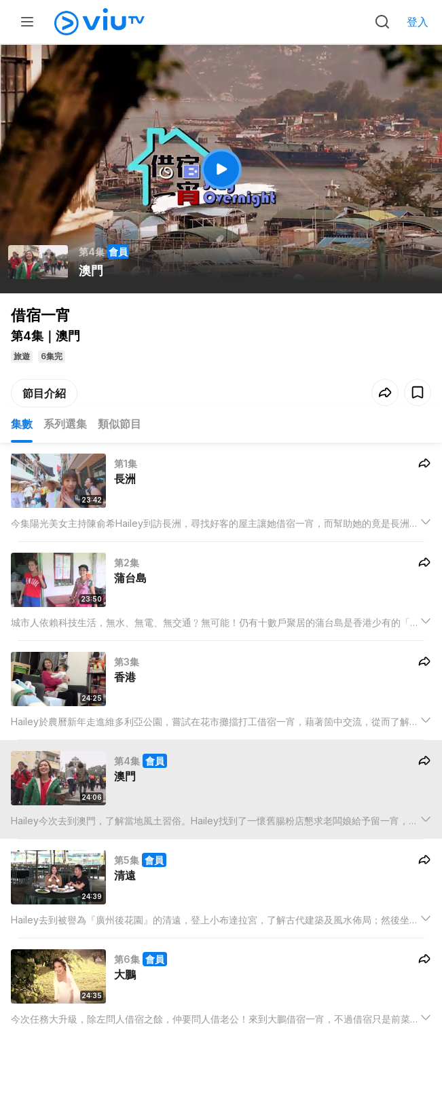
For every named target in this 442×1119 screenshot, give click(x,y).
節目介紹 (44, 393)
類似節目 (119, 423)
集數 (22, 423)
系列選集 (65, 423)
